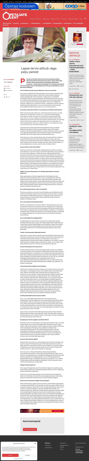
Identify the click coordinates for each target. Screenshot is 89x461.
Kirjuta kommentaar (30, 429)
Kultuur (5, 25)
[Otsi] (85, 18)
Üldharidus (24, 23)
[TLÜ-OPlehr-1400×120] (42, 411)
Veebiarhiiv (63, 443)
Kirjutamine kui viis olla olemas (76, 96)
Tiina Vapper (8, 82)
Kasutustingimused (18, 458)
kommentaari (74, 89)
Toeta (81, 19)
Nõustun (10, 455)
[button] (35, 443)
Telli (57, 19)
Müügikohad (48, 447)
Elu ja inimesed (78, 23)
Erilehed (52, 19)
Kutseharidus (57, 23)
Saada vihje (46, 19)
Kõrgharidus (35, 23)
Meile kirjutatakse (73, 19)
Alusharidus (47, 23)
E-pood (63, 19)
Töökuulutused (35, 19)
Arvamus (16, 23)
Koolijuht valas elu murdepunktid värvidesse (75, 129)
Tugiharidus (67, 23)
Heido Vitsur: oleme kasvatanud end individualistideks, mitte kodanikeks (76, 67)
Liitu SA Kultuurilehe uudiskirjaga (79, 451)
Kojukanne (48, 445)
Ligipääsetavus (79, 447)
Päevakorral (7, 23)
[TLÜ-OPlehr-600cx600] (77, 37)
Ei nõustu (27, 455)
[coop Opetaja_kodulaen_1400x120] (44, 6)
